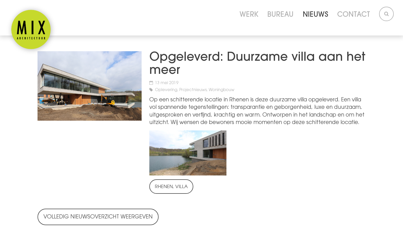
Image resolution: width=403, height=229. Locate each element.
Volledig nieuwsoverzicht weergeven (98, 217)
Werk (249, 15)
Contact (353, 15)
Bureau (280, 15)
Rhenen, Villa (171, 187)
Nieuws (315, 15)
